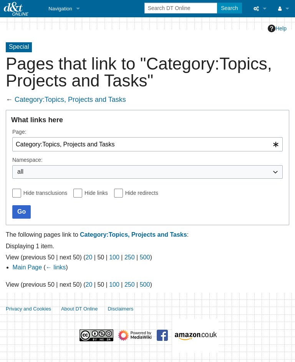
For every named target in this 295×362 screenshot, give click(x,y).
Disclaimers (120, 309)
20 (89, 257)
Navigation (60, 9)
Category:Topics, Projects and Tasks (70, 99)
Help (277, 28)
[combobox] (147, 144)
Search (229, 8)
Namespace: (27, 160)
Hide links (96, 193)
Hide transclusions (45, 193)
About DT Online (79, 309)
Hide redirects (141, 193)
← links (56, 267)
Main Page (27, 267)
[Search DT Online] (181, 8)
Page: (19, 132)
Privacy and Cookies (28, 309)
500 (145, 257)
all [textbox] (20, 171)
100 (114, 257)
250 (129, 257)
